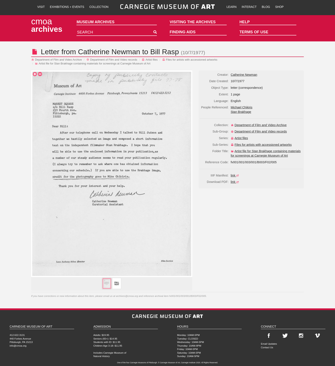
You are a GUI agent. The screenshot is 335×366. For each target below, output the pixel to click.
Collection (98, 7)
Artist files (150, 59)
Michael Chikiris (242, 107)
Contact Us (267, 347)
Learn (231, 7)
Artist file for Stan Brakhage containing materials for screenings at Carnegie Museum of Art (92, 63)
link (235, 175)
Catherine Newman (109, 52)
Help (244, 22)
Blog (266, 7)
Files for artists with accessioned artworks (189, 59)
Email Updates (269, 343)
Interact (249, 7)
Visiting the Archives (193, 22)
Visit (41, 7)
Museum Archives (95, 22)
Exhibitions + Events (67, 7)
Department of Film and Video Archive (56, 59)
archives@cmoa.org (127, 296)
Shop (279, 7)
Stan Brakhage (241, 112)
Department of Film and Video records (111, 59)
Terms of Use (253, 32)
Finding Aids (182, 32)
